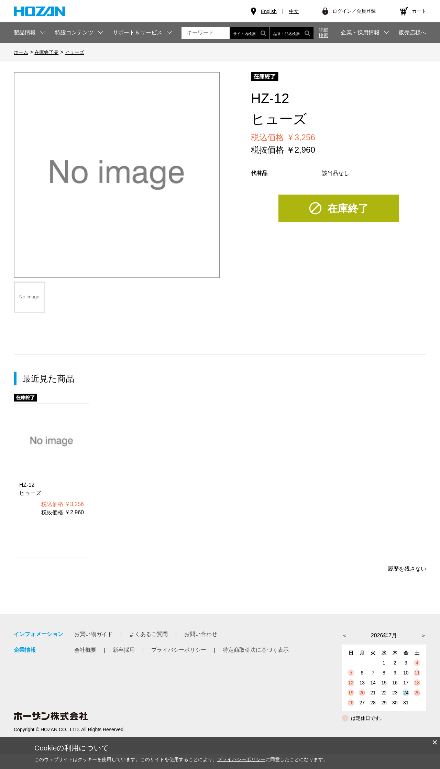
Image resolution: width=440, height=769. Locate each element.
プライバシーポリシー (178, 650)
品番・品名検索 (291, 33)
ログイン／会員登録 (354, 11)
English (269, 11)
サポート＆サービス (137, 32)
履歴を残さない (407, 569)
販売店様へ (412, 32)
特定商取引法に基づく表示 (256, 650)
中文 (294, 11)
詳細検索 (323, 32)
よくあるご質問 (148, 634)
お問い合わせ (200, 634)
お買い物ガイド (93, 634)
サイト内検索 (249, 33)
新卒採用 (124, 650)
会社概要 (85, 650)
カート (419, 11)
